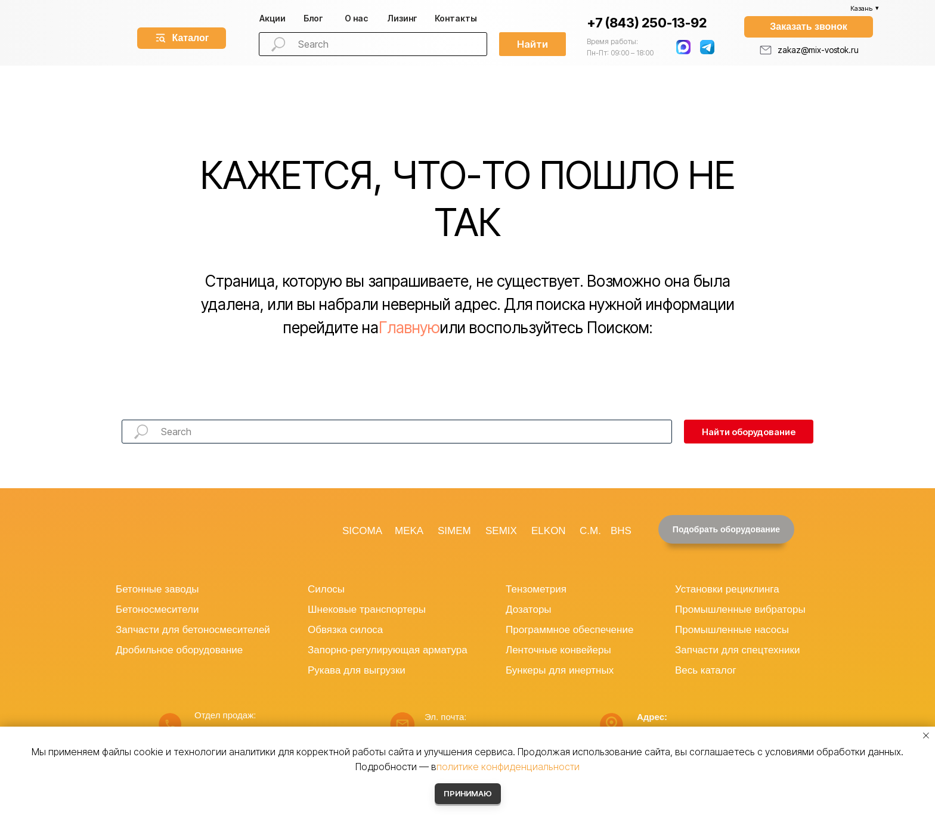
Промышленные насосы (732, 629)
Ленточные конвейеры (558, 650)
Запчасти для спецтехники (737, 650)
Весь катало (703, 670)
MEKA (409, 530)
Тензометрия (536, 589)
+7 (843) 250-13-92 (647, 22)
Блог (313, 18)
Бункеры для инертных (560, 670)
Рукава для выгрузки (356, 670)
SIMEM (454, 530)
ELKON (548, 530)
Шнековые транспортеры (367, 609)
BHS (621, 530)
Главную (409, 327)
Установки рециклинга (727, 589)
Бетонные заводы (157, 589)
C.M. (590, 530)
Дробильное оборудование (179, 650)
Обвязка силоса (345, 629)
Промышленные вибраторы (740, 609)
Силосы (326, 589)
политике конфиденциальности (508, 767)
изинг (402, 18)
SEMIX (501, 530)
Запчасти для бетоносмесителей (193, 629)
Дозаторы (529, 609)
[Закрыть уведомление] (926, 736)
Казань (861, 8)
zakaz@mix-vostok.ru (818, 50)
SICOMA (362, 530)
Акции (272, 18)
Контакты (456, 18)
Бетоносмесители (157, 609)
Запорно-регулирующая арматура (388, 650)
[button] (808, 27)
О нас (356, 18)
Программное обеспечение (569, 629)
